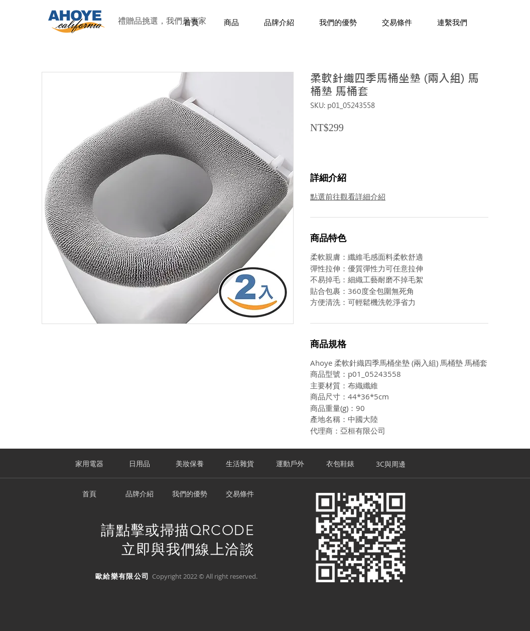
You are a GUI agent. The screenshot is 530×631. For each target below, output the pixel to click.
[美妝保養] (190, 464)
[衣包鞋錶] (340, 464)
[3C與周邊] (390, 464)
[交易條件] (240, 494)
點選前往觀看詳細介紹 (347, 196)
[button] (231, 23)
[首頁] (89, 494)
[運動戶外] (290, 464)
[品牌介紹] (139, 494)
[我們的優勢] (190, 494)
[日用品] (139, 464)
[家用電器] (89, 464)
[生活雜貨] (240, 464)
